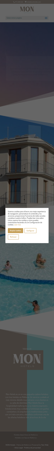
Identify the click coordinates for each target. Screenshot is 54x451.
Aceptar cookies (15, 230)
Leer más (17, 224)
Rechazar (13, 237)
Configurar (30, 230)
